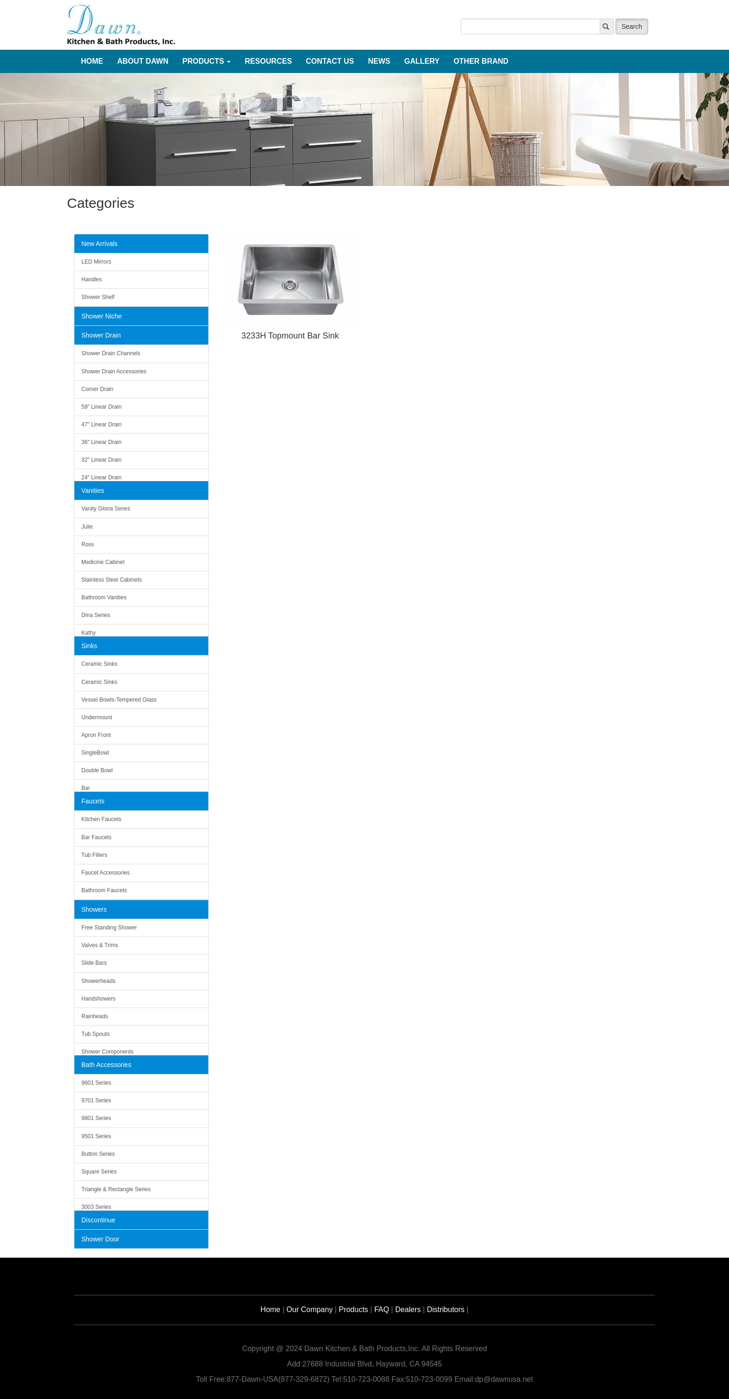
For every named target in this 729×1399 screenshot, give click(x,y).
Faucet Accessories (105, 872)
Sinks (89, 646)
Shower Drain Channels (110, 353)
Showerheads (98, 981)
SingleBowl (95, 752)
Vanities (92, 490)
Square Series (99, 1171)
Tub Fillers (94, 855)
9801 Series (96, 1118)
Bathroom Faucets (104, 890)
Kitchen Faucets (101, 819)
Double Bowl (97, 770)
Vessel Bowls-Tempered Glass (119, 699)
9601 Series (96, 1083)
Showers (93, 909)
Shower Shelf (97, 297)
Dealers (408, 1309)
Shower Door (100, 1239)
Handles (91, 279)
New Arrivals (99, 243)
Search (632, 26)
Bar (85, 788)
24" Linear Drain (101, 477)
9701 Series (96, 1100)
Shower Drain (101, 335)
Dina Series (95, 615)
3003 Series (96, 1207)
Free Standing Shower (109, 927)
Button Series (98, 1154)
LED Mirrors (96, 262)
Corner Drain (97, 389)
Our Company (309, 1309)
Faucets (93, 801)
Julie (87, 527)
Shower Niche (101, 316)
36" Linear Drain (101, 442)
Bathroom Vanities (103, 597)
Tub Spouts (95, 1034)
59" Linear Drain (101, 407)
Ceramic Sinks (99, 664)
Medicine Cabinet (103, 562)
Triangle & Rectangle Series (116, 1189)
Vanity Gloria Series (105, 508)
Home (270, 1309)
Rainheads (94, 1016)
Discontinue (98, 1220)
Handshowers (98, 998)
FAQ (381, 1309)
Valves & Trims (99, 945)
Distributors (445, 1309)
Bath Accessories (106, 1064)
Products (353, 1309)
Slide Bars (94, 963)
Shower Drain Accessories (113, 371)
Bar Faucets (96, 837)
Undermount (96, 717)
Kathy (88, 633)
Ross (87, 544)
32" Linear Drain (101, 460)
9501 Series (96, 1136)
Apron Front (96, 735)
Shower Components (107, 1051)
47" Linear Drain (101, 424)
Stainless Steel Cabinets (111, 580)
